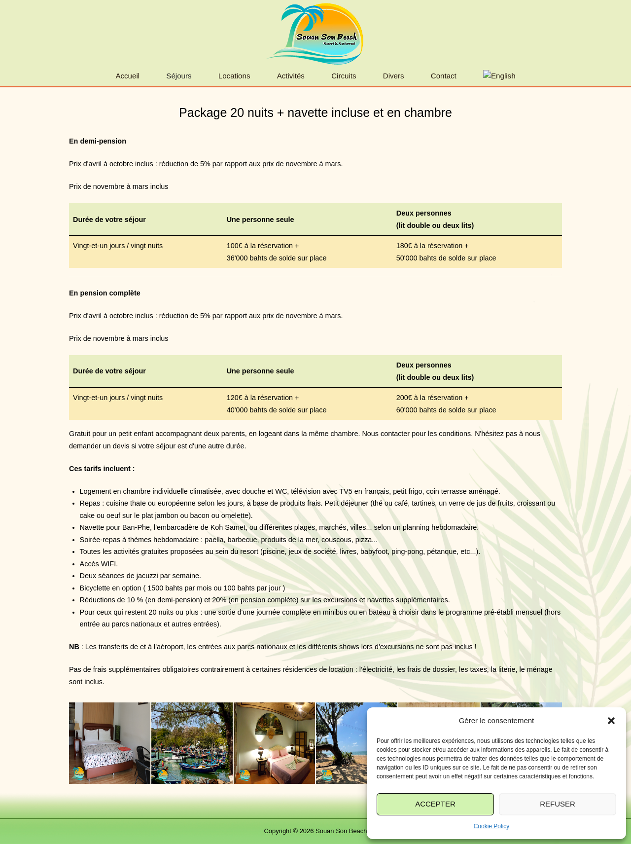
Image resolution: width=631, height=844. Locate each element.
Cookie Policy (492, 826)
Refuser (557, 804)
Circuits (343, 76)
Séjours (178, 76)
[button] (611, 721)
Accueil (127, 76)
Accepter (435, 804)
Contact (443, 76)
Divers (393, 76)
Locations (234, 76)
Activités (291, 76)
